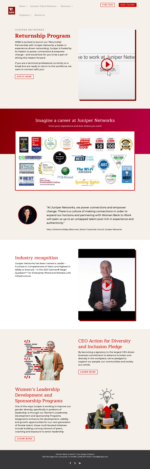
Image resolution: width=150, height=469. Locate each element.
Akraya (83, 454)
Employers (24, 15)
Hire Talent (127, 5)
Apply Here (24, 76)
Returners (66, 6)
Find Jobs (107, 5)
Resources (40, 15)
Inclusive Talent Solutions (43, 6)
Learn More (88, 372)
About (22, 6)
